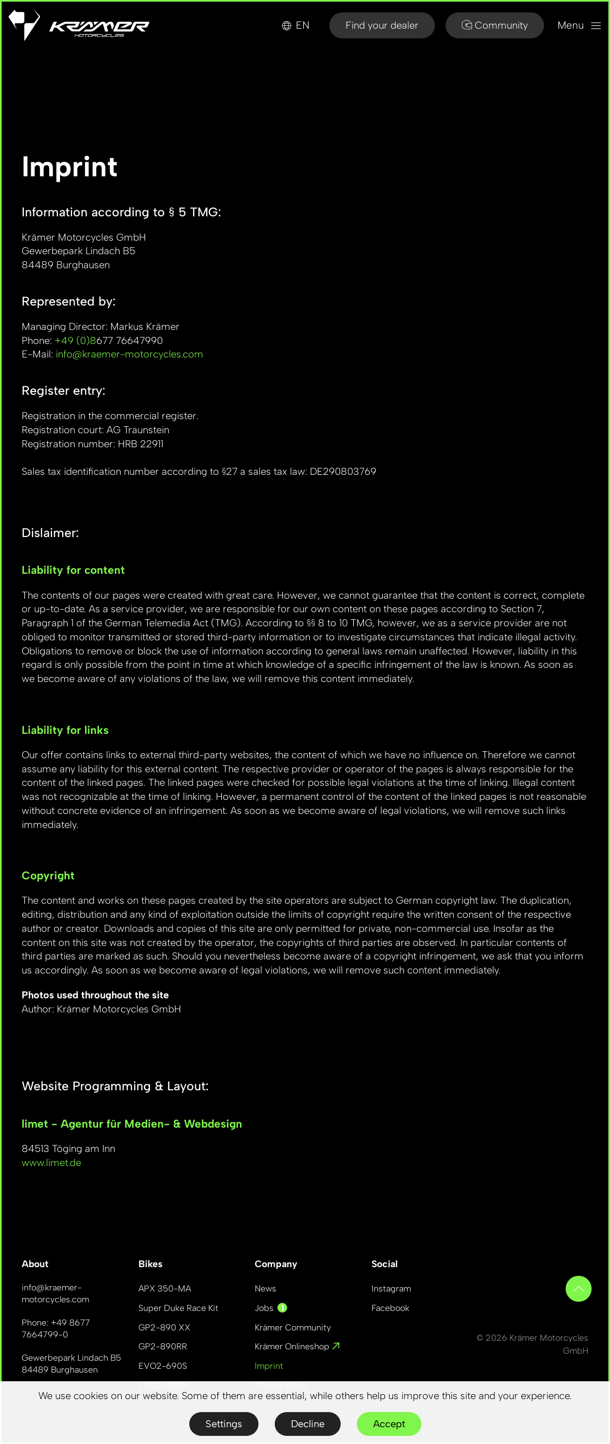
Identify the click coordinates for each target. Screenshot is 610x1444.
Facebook (390, 1308)
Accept (389, 1424)
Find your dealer (382, 25)
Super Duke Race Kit (178, 1308)
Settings (223, 1424)
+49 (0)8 (75, 341)
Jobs (271, 1308)
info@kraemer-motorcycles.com (129, 354)
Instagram (391, 1288)
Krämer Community (293, 1327)
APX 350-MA (164, 1288)
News (265, 1288)
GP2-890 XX (164, 1327)
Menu (580, 25)
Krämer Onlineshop (297, 1346)
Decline (307, 1424)
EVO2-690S (162, 1366)
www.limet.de (51, 1163)
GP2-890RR (162, 1346)
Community (495, 25)
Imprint (269, 1366)
